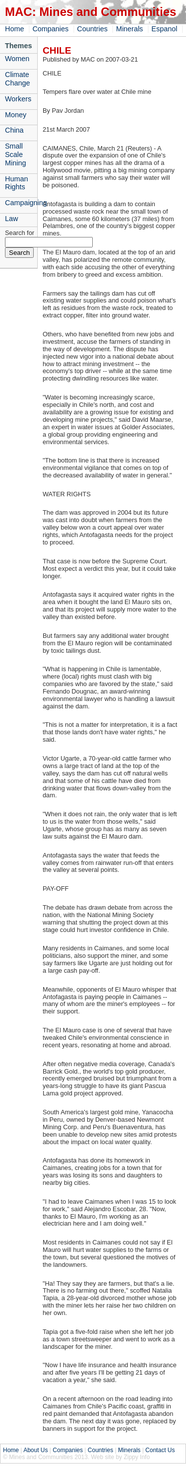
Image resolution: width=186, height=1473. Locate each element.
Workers (18, 99)
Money (15, 115)
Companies (50, 29)
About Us (35, 1450)
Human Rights (16, 183)
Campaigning (21, 203)
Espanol (164, 29)
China (14, 130)
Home (14, 29)
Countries (92, 29)
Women (17, 59)
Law (11, 219)
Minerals (129, 29)
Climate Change (17, 79)
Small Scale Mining (15, 154)
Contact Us (160, 1450)
